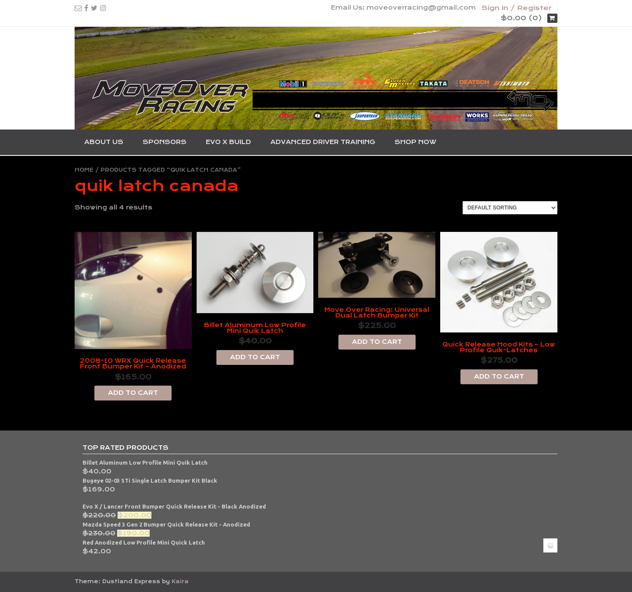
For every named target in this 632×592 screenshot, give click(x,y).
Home (84, 170)
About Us (103, 141)
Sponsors (165, 141)
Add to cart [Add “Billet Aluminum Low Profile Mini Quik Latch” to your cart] (255, 357)
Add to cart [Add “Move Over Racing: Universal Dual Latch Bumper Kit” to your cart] (377, 341)
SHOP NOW (415, 141)
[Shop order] (510, 207)
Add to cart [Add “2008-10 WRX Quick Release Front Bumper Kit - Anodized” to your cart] (133, 392)
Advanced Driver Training (322, 141)
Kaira (180, 581)
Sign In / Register (516, 8)
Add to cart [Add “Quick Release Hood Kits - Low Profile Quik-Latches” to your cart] (499, 376)
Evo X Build (228, 141)
